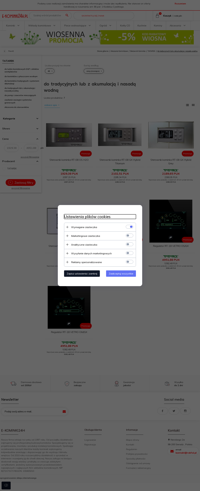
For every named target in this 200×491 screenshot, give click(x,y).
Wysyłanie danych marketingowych (91, 253)
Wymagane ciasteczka (84, 227)
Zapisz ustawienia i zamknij (82, 273)
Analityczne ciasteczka (84, 244)
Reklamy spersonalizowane (86, 262)
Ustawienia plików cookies (87, 216)
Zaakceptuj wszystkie (121, 273)
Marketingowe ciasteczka (85, 235)
